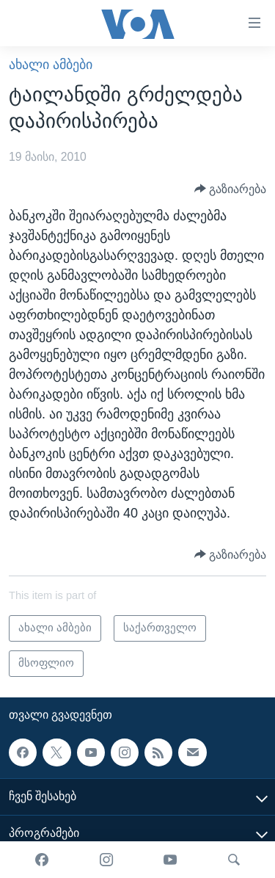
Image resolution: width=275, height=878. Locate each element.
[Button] (230, 188)
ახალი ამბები (50, 64)
